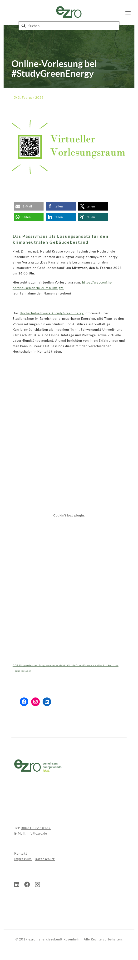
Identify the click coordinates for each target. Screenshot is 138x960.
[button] (29, 206)
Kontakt (20, 853)
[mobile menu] (128, 13)
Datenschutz (45, 859)
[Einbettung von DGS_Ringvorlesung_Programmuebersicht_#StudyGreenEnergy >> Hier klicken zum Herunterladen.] (69, 515)
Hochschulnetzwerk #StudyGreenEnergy (52, 313)
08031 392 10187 (36, 828)
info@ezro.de (37, 833)
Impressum (23, 859)
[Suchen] (69, 25)
